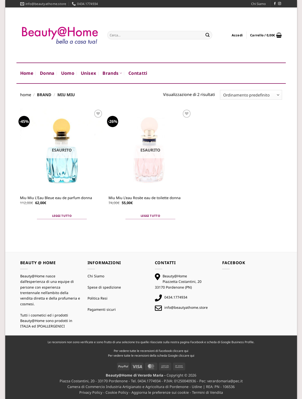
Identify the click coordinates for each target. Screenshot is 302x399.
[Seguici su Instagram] (279, 3)
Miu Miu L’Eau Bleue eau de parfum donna (56, 198)
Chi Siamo (258, 3)
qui (186, 351)
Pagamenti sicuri (102, 309)
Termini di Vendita (207, 392)
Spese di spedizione (104, 287)
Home (26, 73)
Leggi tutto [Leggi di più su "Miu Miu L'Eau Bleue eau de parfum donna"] (62, 216)
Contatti (137, 73)
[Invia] (207, 35)
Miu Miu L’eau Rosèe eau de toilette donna (144, 198)
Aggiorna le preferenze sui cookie (160, 392)
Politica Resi (97, 298)
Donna (47, 73)
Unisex (88, 73)
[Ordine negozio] (251, 95)
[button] (237, 35)
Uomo (67, 73)
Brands (112, 73)
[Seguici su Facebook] (274, 3)
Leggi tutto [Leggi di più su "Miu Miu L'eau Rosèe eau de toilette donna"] (150, 216)
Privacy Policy (90, 392)
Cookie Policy (116, 392)
